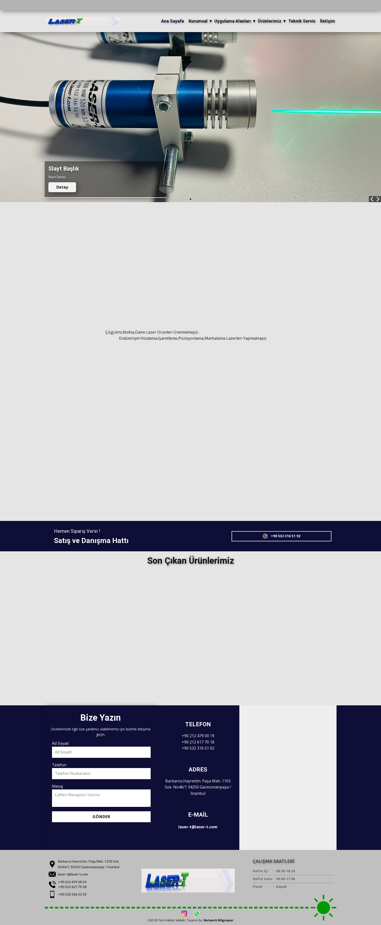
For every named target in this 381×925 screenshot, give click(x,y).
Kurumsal (198, 21)
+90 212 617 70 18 (198, 742)
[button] (372, 199)
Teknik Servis (301, 21)
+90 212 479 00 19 (198, 735)
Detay (62, 187)
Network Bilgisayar (219, 920)
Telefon (59, 765)
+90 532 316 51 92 (281, 536)
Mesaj (57, 786)
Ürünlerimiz (269, 21)
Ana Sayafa (172, 21)
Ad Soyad (60, 743)
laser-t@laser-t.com (197, 827)
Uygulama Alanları (232, 21)
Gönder (101, 816)
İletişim (327, 21)
